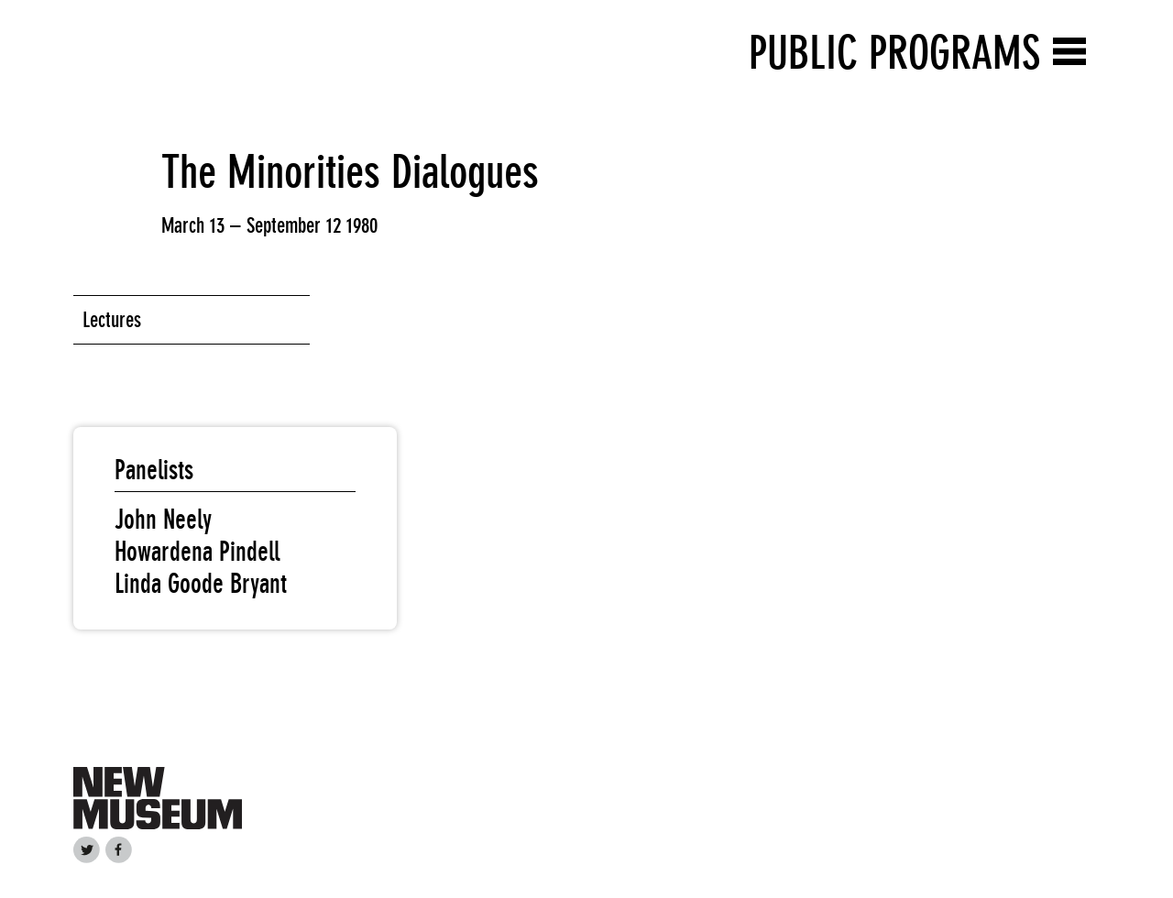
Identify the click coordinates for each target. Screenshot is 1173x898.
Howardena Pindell (197, 551)
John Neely (163, 519)
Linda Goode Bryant (201, 583)
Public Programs (894, 53)
